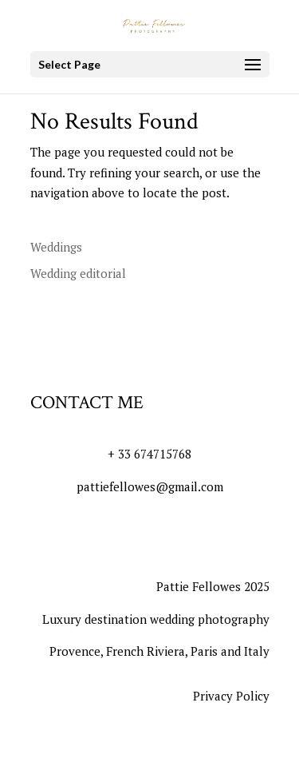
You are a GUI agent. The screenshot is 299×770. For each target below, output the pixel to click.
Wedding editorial (78, 273)
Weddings (56, 247)
